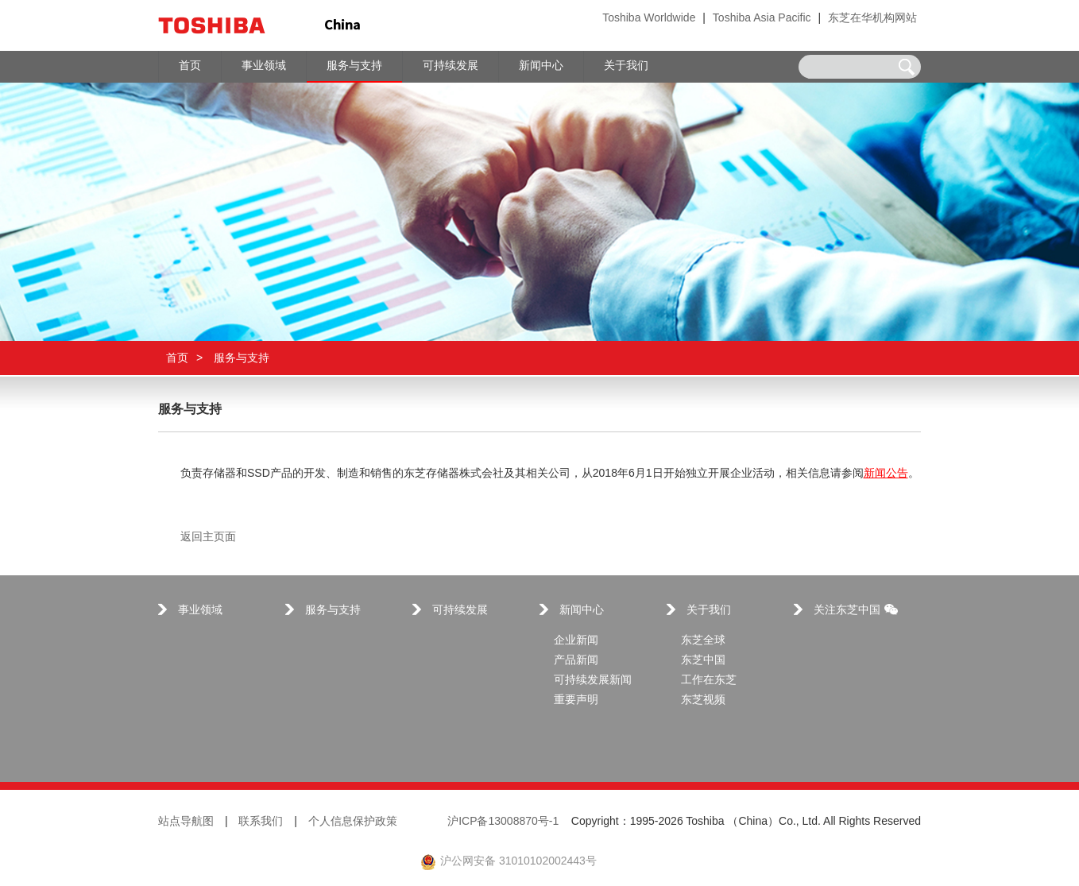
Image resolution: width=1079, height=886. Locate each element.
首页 (177, 358)
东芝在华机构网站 (872, 19)
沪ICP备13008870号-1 (503, 822)
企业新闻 (576, 641)
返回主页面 (208, 538)
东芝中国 (703, 661)
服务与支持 (333, 611)
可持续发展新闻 (593, 681)
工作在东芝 (709, 681)
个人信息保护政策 (352, 822)
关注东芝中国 (856, 610)
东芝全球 (703, 641)
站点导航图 (186, 822)
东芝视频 (703, 700)
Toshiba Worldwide (648, 19)
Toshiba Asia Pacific (762, 19)
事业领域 (200, 611)
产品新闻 (576, 661)
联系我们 (260, 822)
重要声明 (576, 700)
